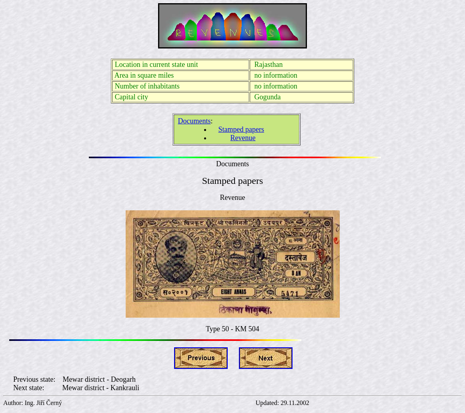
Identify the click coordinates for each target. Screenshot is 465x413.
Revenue (243, 138)
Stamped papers (241, 129)
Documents (194, 121)
